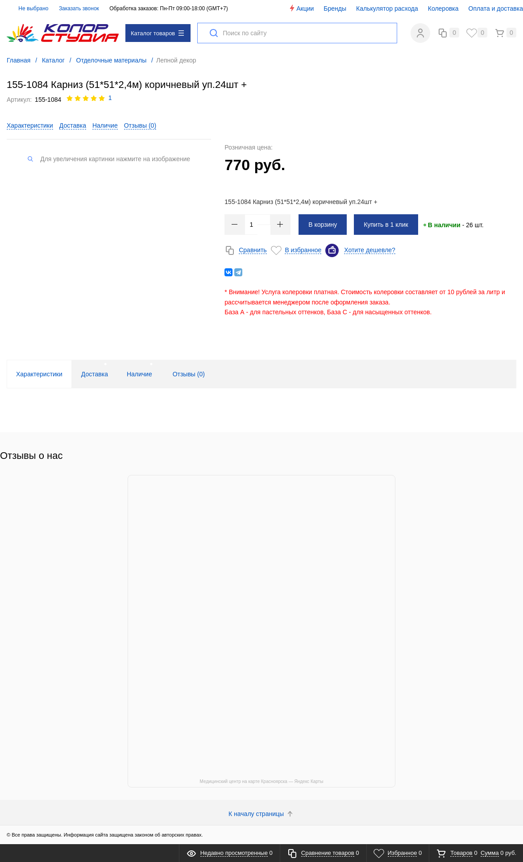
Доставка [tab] (94, 374)
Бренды (335, 8)
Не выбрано (28, 8)
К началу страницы (261, 813)
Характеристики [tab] (39, 374)
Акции (301, 8)
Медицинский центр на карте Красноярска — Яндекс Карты (262, 781)
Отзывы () (140, 125)
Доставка (72, 125)
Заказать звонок (79, 8)
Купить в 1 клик (386, 224)
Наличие (105, 125)
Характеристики (30, 125)
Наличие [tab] (139, 374)
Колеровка (443, 8)
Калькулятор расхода (387, 8)
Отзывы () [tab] (189, 374)
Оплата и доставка (496, 8)
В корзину (322, 224)
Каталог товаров (157, 33)
